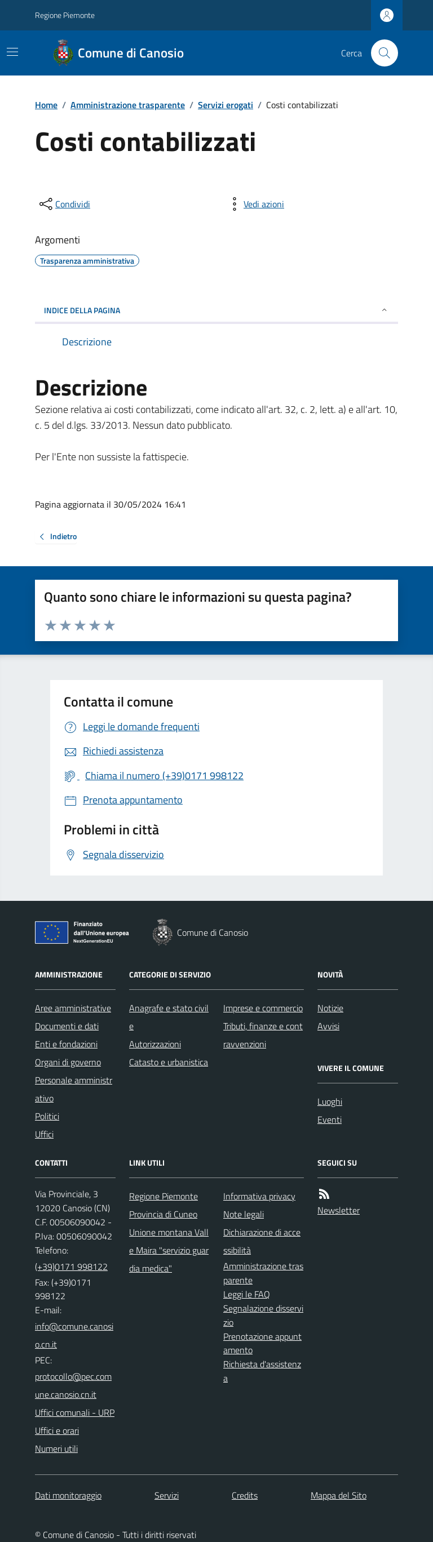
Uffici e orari (57, 1430)
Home (46, 105)
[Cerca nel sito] (380, 52)
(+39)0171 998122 (71, 1266)
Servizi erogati (225, 105)
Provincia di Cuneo (163, 1214)
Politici (47, 1116)
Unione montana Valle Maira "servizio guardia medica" (169, 1250)
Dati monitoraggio (68, 1495)
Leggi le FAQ (246, 1294)
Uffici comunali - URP (74, 1412)
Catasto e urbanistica (168, 1062)
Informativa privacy (259, 1196)
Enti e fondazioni (66, 1044)
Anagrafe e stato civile (169, 1017)
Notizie (330, 1008)
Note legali (243, 1214)
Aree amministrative (73, 1008)
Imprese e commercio (263, 1008)
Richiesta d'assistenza (262, 1371)
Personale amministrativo (73, 1089)
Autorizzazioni (155, 1044)
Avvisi (328, 1026)
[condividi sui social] (63, 204)
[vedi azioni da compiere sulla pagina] (254, 204)
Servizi (166, 1495)
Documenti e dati (67, 1026)
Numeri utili (56, 1448)
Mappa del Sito (338, 1495)
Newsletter (338, 1210)
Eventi (329, 1119)
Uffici (44, 1134)
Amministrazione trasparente (127, 105)
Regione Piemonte (65, 15)
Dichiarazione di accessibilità (262, 1241)
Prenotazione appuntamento (262, 1343)
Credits (245, 1495)
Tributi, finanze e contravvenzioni (263, 1035)
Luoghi (329, 1101)
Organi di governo (68, 1062)
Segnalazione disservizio (263, 1315)
